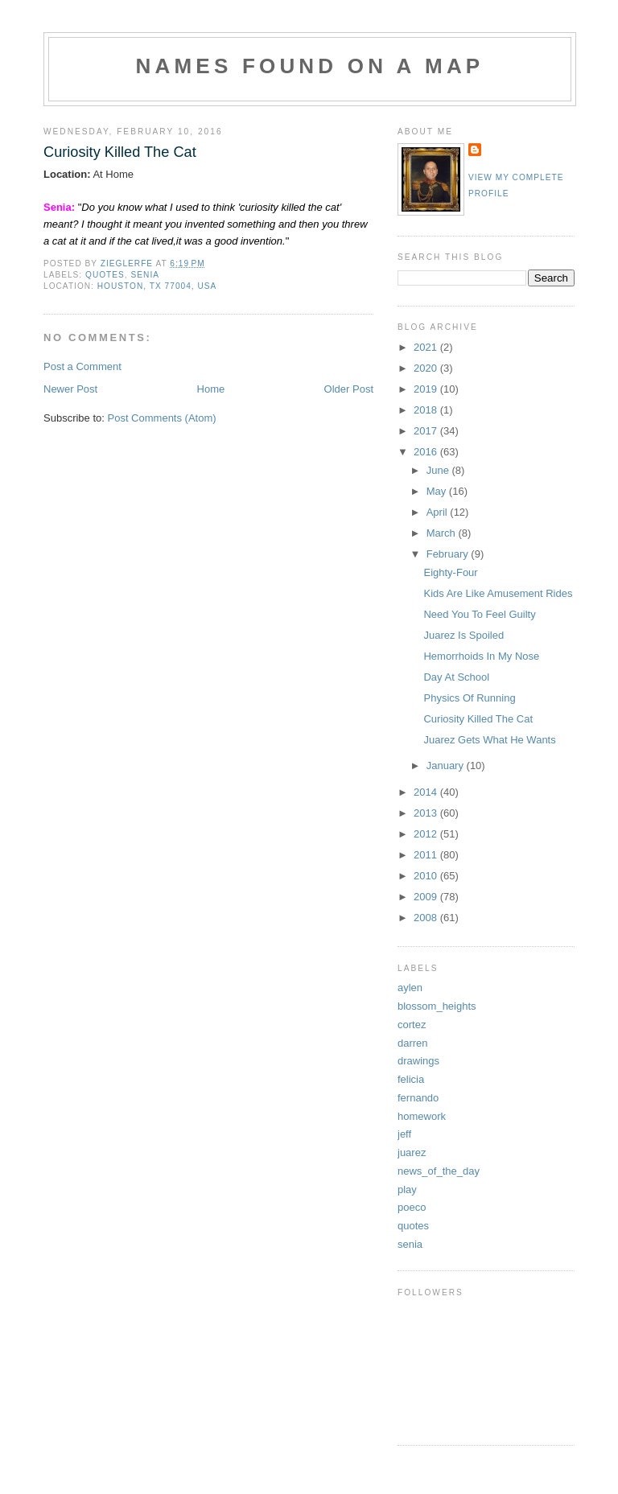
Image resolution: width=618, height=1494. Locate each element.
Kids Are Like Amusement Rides (497, 593)
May (437, 491)
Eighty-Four (450, 572)
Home (211, 389)
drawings (418, 1061)
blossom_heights (437, 1006)
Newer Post (70, 389)
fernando (418, 1098)
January (446, 765)
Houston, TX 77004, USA (157, 286)
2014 (427, 792)
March (442, 533)
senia (145, 274)
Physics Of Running (469, 698)
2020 (427, 368)
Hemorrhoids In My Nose (481, 656)
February (449, 554)
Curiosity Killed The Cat (478, 719)
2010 (427, 876)
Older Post (348, 389)
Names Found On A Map (310, 66)
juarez (412, 1152)
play (407, 1189)
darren (413, 1043)
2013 (427, 813)
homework (422, 1116)
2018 (427, 410)
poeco (412, 1207)
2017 (427, 431)
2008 (427, 918)
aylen (410, 988)
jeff (404, 1134)
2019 (427, 389)
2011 (427, 855)
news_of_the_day (439, 1171)
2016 (427, 452)
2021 (427, 347)
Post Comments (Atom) (162, 418)
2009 (427, 897)
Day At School (456, 677)
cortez (412, 1025)
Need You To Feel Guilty (479, 614)
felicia (411, 1079)
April (438, 512)
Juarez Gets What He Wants (489, 740)
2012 (427, 834)
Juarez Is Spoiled (463, 635)
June (439, 470)
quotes (105, 274)
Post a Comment (82, 366)
